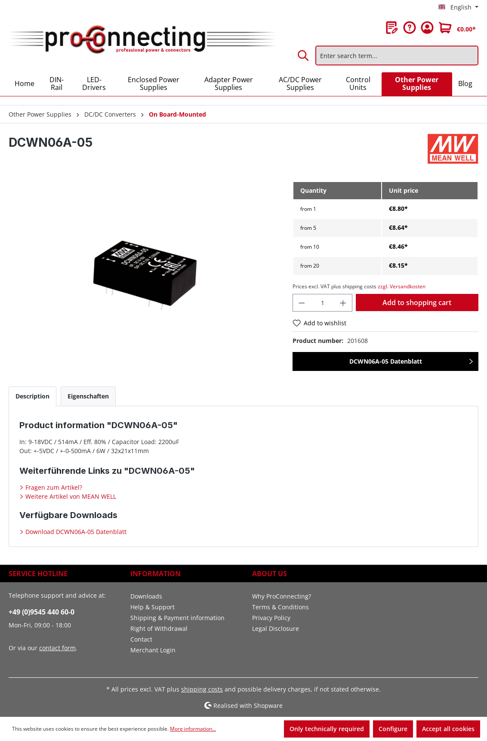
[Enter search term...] (396, 55)
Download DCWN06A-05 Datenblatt (75, 532)
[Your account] (427, 27)
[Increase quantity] (343, 303)
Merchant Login (153, 650)
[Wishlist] (392, 27)
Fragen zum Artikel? (53, 487)
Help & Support (152, 607)
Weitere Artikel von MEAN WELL (70, 496)
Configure (393, 729)
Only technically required (327, 729)
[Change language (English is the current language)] (458, 7)
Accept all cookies (448, 729)
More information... (193, 728)
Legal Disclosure (275, 628)
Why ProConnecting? (281, 596)
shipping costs (202, 689)
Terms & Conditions (280, 607)
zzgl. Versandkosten (401, 286)
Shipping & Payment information (177, 618)
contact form (57, 648)
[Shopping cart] (457, 27)
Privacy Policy (271, 618)
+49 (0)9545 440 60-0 (41, 612)
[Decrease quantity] (302, 303)
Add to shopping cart (416, 302)
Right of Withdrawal (159, 628)
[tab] (32, 396)
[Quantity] (322, 303)
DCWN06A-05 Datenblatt (385, 361)
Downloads (146, 596)
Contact (141, 639)
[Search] (303, 55)
